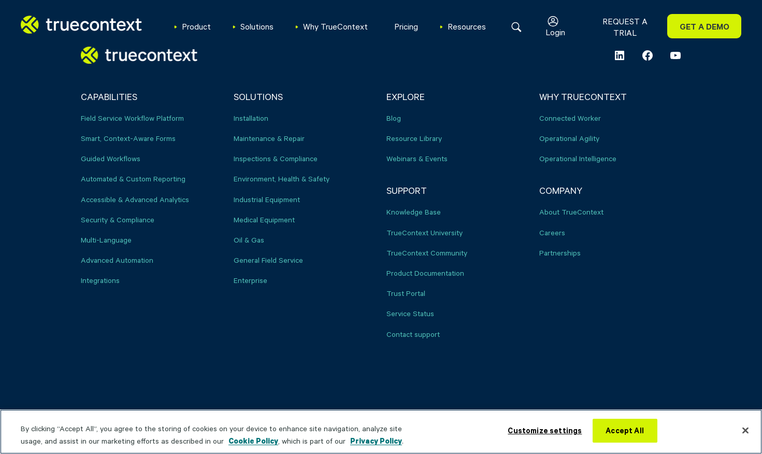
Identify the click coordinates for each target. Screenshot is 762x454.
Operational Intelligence (577, 158)
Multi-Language (106, 240)
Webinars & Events (417, 158)
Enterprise (250, 280)
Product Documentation (425, 273)
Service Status (410, 313)
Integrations (100, 280)
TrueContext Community (426, 253)
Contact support (413, 334)
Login (555, 31)
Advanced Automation (117, 260)
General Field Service (268, 260)
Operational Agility (569, 138)
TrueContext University (424, 232)
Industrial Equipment (267, 199)
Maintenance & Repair (269, 138)
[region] (381, 431)
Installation (251, 118)
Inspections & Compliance (276, 158)
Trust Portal (405, 293)
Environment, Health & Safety (281, 178)
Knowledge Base (413, 212)
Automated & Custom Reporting (133, 178)
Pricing (406, 26)
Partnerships (560, 253)
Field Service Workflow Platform (132, 118)
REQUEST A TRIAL (625, 27)
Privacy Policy (376, 441)
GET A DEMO (704, 26)
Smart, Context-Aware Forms (128, 138)
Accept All (625, 430)
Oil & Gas (249, 240)
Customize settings (545, 430)
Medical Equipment (264, 219)
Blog (393, 118)
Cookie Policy (253, 441)
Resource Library (414, 138)
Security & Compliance (117, 219)
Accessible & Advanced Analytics (135, 199)
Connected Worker (570, 118)
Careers (552, 232)
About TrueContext (571, 212)
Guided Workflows (110, 158)
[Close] (745, 430)
